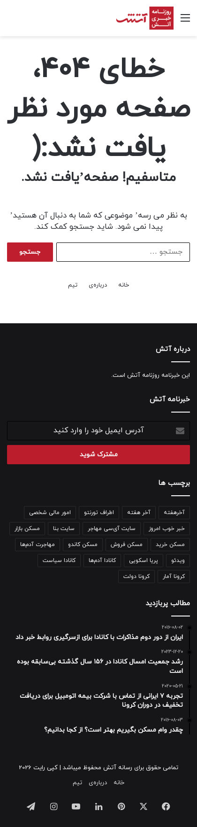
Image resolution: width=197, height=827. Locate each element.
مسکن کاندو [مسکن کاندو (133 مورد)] (83, 544)
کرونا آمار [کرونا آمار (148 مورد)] (174, 576)
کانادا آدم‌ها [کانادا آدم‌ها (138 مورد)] (102, 560)
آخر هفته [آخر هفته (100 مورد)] (139, 512)
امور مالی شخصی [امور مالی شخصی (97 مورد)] (50, 512)
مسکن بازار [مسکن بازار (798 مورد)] (27, 528)
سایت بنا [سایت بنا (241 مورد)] (64, 528)
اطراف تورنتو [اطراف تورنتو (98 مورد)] (99, 512)
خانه (123, 285)
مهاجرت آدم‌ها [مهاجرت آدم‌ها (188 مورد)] (37, 544)
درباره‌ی (98, 285)
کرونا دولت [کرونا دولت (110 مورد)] (136, 576)
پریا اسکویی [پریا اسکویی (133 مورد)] (143, 560)
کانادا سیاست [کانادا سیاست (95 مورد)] (59, 560)
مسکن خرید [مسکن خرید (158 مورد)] (170, 544)
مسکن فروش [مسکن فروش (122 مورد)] (127, 544)
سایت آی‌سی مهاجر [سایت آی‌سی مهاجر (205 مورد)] (112, 528)
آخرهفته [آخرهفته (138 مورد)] (174, 512)
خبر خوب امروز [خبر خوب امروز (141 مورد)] (167, 528)
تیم (72, 285)
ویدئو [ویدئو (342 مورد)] (178, 560)
